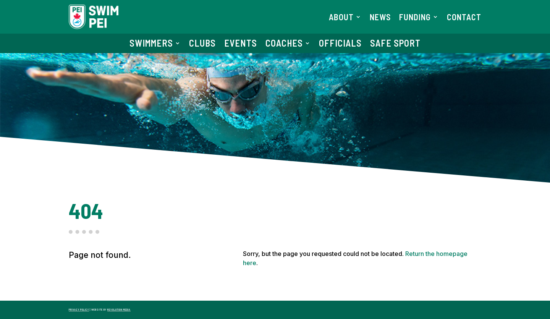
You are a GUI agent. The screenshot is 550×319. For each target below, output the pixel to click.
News (380, 18)
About (341, 18)
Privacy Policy (79, 309)
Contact (464, 18)
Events (240, 44)
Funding (415, 18)
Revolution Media (119, 309)
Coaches (284, 44)
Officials (340, 44)
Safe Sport (395, 44)
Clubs (202, 44)
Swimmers (151, 44)
